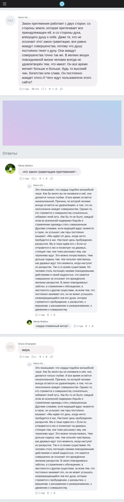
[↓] (55, 89)
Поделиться (61, 88)
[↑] (50, 89)
